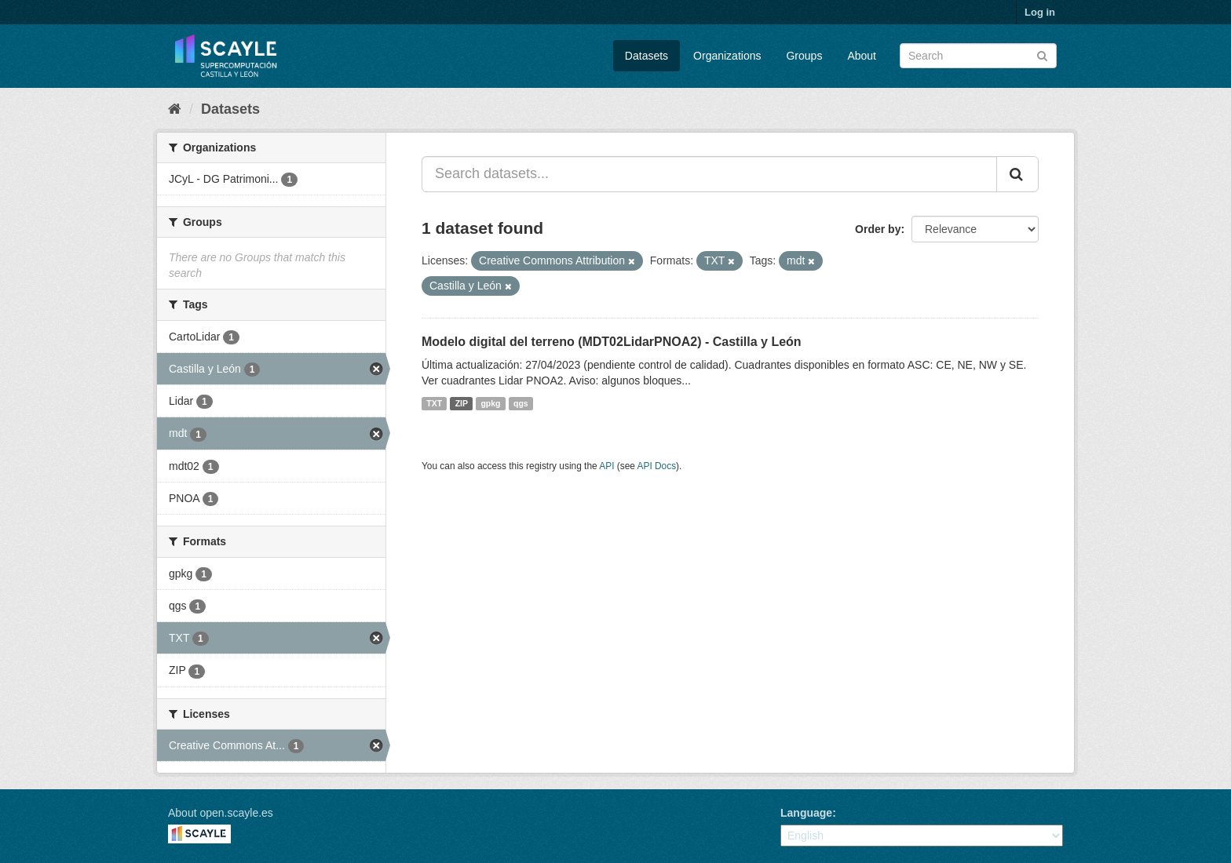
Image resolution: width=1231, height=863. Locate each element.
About (861, 55)
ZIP (461, 403)
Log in (1040, 12)
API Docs (657, 466)
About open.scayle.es (220, 813)
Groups (804, 55)
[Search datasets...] (709, 174)
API (606, 466)
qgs (520, 403)
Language (806, 813)
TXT (434, 403)
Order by (877, 229)
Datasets (646, 55)
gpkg (490, 403)
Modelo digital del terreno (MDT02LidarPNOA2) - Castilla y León (612, 341)
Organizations (727, 55)
